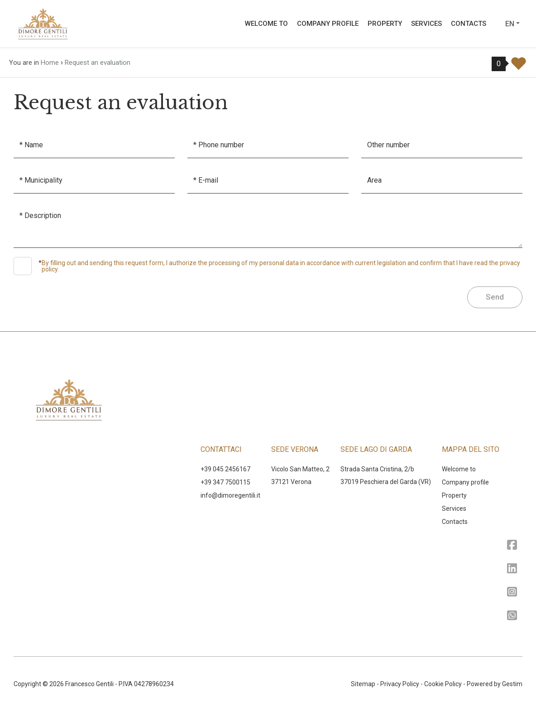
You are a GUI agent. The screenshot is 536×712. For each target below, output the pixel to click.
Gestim (512, 684)
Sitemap (363, 684)
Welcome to (266, 23)
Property (385, 23)
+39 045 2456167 (225, 469)
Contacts (468, 23)
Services (426, 23)
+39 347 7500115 (225, 482)
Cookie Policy (443, 684)
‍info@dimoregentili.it (230, 495)
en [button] (509, 23)
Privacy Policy (399, 684)
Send (495, 296)
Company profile (328, 23)
